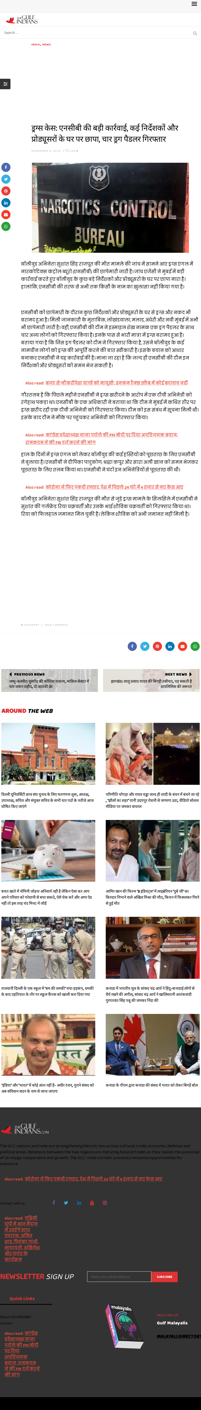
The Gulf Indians (29, 1403)
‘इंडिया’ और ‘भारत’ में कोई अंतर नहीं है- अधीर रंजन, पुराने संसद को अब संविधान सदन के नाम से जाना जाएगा (47, 1088)
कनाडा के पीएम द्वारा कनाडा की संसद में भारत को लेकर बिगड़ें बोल (152, 1085)
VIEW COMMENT (56, 625)
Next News (176, 674)
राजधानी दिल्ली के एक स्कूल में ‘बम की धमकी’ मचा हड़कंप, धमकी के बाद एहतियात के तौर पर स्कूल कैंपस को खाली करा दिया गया (47, 991)
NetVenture (188, 1403)
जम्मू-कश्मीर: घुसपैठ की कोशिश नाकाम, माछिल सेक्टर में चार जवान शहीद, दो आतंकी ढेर (49, 684)
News (46, 44)
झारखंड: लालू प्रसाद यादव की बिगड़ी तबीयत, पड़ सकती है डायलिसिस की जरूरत (151, 684)
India (35, 44)
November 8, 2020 (46, 151)
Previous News (29, 674)
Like (71, 151)
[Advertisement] (115, 83)
